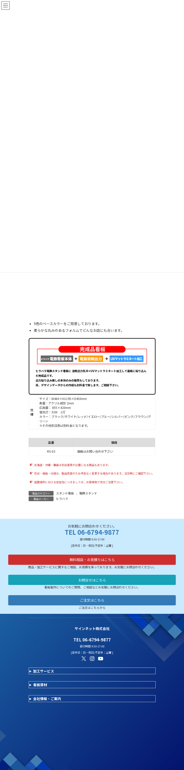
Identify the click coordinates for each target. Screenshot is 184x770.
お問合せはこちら (92, 580)
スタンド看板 (65, 493)
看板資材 (40, 684)
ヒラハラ (62, 498)
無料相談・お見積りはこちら (92, 559)
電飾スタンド (88, 493)
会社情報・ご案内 (47, 698)
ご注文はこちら (92, 600)
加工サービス (43, 671)
